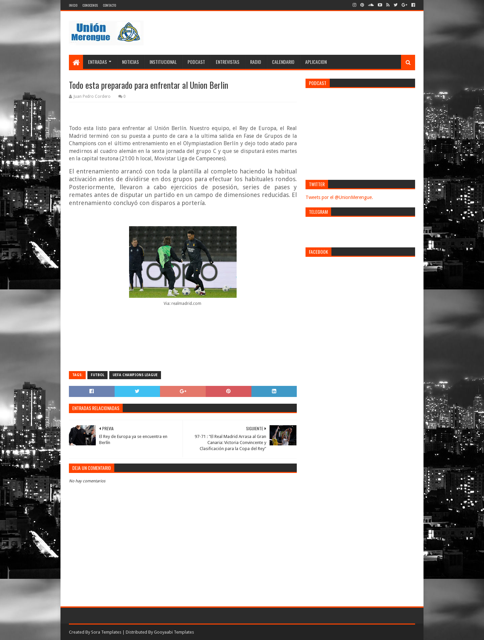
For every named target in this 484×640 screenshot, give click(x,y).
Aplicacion (316, 61)
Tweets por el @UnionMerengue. (339, 197)
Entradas (97, 61)
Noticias (130, 61)
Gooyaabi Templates (174, 632)
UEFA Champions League (135, 375)
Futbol (97, 375)
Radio (255, 61)
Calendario (283, 61)
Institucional (163, 61)
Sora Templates (106, 632)
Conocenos (90, 5)
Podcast (196, 61)
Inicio (73, 5)
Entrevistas (227, 61)
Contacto (109, 5)
